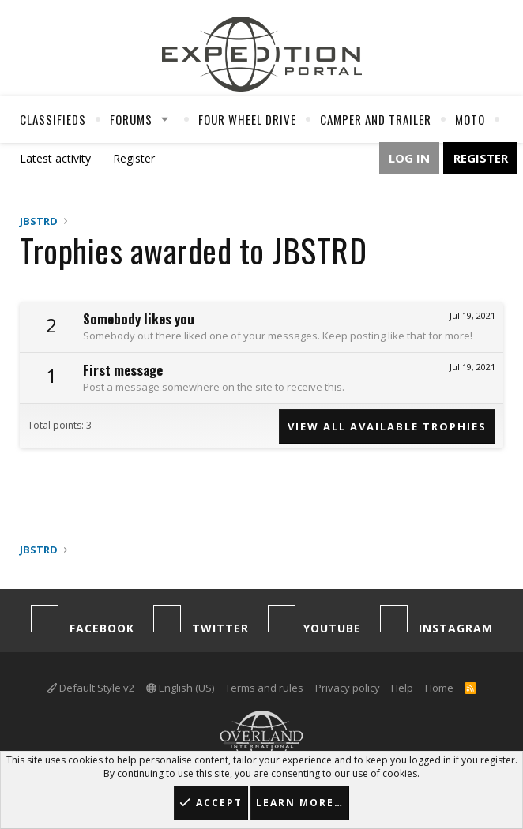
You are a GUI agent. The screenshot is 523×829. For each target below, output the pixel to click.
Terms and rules (264, 688)
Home (439, 688)
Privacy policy (347, 688)
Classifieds (53, 119)
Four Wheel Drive (247, 119)
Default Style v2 (90, 688)
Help (402, 688)
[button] (165, 119)
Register (134, 158)
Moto (470, 119)
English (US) (180, 688)
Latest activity (55, 158)
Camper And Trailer (375, 119)
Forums (131, 119)
